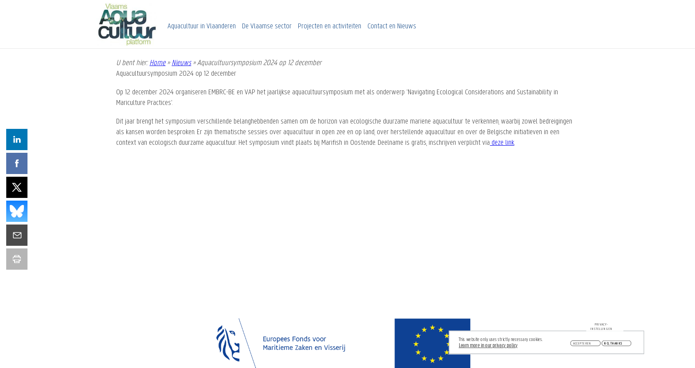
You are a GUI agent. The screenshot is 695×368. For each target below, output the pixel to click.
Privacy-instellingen (601, 328)
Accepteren (582, 344)
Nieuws (181, 63)
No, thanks (613, 344)
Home (157, 63)
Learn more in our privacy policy (488, 346)
